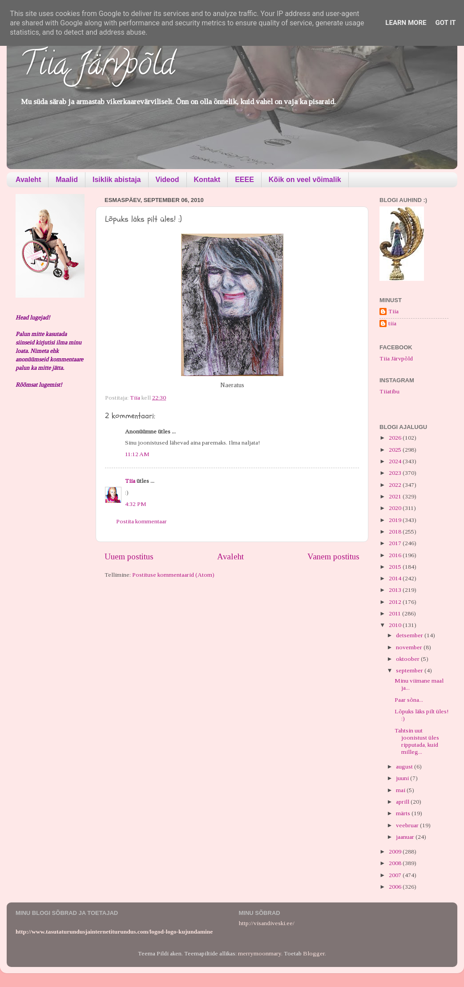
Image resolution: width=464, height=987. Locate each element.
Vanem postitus (333, 556)
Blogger (314, 953)
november (410, 647)
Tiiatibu (389, 391)
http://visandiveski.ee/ (267, 923)
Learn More (405, 23)
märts (404, 813)
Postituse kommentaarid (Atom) (173, 574)
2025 (396, 449)
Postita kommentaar (141, 521)
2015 (396, 566)
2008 (396, 863)
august (405, 766)
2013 (396, 590)
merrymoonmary (259, 953)
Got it (445, 23)
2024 (396, 461)
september (410, 670)
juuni (403, 778)
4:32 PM (135, 504)
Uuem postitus (129, 556)
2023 (396, 472)
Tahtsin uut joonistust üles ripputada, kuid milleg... (417, 741)
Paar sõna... (409, 699)
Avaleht (28, 179)
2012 (396, 602)
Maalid (67, 179)
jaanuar (406, 836)
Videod (167, 179)
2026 (396, 437)
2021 (396, 496)
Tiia (130, 480)
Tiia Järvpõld (97, 67)
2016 (396, 555)
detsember (410, 635)
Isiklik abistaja (117, 179)
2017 (396, 543)
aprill (403, 801)
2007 (396, 875)
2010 (396, 625)
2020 (396, 508)
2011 (395, 613)
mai (401, 790)
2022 (396, 484)
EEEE (244, 179)
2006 (396, 886)
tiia (392, 323)
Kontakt (207, 179)
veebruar (408, 825)
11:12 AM (137, 454)
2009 (396, 851)
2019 (396, 520)
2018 (396, 531)
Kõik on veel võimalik (305, 179)
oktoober (408, 658)
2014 (396, 578)
